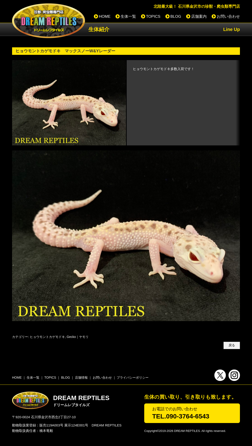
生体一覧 (128, 16)
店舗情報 (81, 377)
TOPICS (153, 16)
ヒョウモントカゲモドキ (47, 337)
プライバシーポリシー (133, 377)
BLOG (175, 16)
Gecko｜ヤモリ (78, 337)
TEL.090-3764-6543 (180, 416)
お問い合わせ (228, 16)
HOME (105, 16)
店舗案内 (199, 16)
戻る (232, 345)
